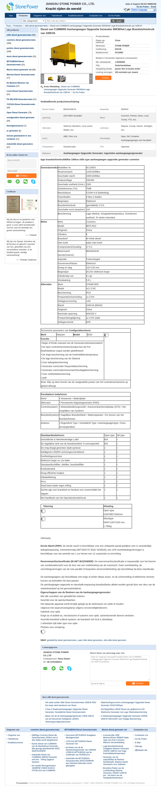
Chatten (103, 78)
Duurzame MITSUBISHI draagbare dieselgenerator (81, 736)
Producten (23, 16)
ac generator (12, 131)
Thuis (8, 26)
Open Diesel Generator (17, 112)
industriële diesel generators (20, 144)
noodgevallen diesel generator (20, 117)
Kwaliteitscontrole (75, 16)
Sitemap (138, 746)
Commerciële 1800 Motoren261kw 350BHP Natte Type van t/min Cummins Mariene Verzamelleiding (116, 739)
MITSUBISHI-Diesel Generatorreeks (81, 730)
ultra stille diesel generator (115, 640)
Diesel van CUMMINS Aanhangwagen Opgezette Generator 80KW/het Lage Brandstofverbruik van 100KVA (67, 89)
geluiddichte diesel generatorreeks (61, 640)
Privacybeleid (22, 783)
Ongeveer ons (40, 16)
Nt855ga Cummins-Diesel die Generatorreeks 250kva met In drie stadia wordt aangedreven (45, 737)
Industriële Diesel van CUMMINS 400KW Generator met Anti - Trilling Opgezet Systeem (44, 758)
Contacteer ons (95, 16)
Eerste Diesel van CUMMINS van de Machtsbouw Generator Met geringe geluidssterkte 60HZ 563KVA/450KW (46, 747)
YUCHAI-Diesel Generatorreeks (21, 104)
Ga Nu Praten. (143, 7)
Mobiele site (141, 750)
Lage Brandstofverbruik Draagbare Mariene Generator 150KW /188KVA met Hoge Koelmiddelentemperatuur (116, 750)
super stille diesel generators (90, 640)
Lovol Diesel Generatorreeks (20, 91)
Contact (21, 175)
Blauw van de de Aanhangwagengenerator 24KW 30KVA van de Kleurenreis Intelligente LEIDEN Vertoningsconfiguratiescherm (69, 719)
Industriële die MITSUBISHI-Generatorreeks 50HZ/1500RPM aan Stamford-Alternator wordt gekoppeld (80, 762)
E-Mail (138, 742)
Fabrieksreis (57, 16)
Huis (11, 16)
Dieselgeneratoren (15, 126)
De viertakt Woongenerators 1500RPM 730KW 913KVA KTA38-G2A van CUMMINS (44, 768)
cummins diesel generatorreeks (21, 40)
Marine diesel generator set (19, 70)
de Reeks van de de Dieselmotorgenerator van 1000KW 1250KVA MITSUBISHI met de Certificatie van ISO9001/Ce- (81, 751)
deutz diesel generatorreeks (19, 56)
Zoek (119, 21)
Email (153, 7)
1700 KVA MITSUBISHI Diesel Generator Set (79, 742)
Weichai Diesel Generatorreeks (21, 75)
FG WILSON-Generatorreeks (20, 99)
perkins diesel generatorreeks (20, 48)
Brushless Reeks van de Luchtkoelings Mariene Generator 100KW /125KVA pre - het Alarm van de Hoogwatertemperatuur (115, 773)
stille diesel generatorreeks (36, 26)
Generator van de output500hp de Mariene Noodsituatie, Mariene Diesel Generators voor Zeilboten (115, 761)
